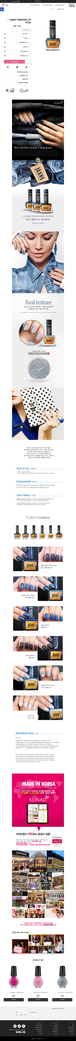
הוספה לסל (14, 62)
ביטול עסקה (71, 1031)
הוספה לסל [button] (62, 999)
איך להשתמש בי (23, 75)
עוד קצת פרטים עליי (22, 72)
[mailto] (15, 1026)
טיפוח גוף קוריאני (39, 1029)
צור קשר (72, 1033)
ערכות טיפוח (40, 1031)
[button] (17, 72)
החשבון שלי (56, 1025)
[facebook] (23, 1026)
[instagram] (19, 1026)
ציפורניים (40, 1033)
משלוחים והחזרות (23, 82)
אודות (73, 1025)
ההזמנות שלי (55, 1029)
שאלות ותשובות (71, 1027)
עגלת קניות (56, 1033)
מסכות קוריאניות (39, 1025)
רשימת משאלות (55, 1031)
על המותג (25, 79)
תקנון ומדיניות (71, 1029)
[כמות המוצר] (28, 62)
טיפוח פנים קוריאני (38, 1027)
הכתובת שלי (56, 1027)
